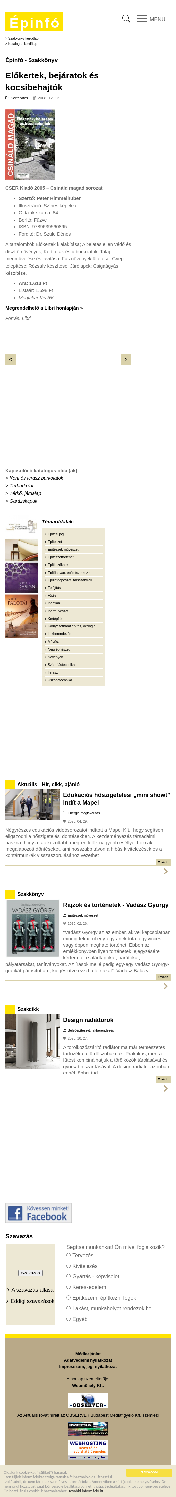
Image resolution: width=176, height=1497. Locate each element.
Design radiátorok (88, 1020)
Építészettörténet (60, 557)
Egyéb (79, 1319)
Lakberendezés (59, 634)
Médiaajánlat (88, 1353)
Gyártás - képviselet (95, 1276)
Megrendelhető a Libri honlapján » (44, 308)
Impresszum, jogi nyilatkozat (88, 1366)
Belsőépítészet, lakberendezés (91, 1030)
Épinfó (34, 23)
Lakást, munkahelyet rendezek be (111, 1308)
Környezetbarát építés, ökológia (71, 626)
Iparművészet (58, 611)
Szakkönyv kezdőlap (23, 38)
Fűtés (52, 595)
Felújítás (54, 588)
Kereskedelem (89, 1287)
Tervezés (82, 1255)
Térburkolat (21, 485)
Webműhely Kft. (88, 1385)
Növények (55, 657)
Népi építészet (58, 649)
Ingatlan (54, 603)
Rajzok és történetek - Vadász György (115, 905)
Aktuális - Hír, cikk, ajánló (48, 784)
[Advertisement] (68, 415)
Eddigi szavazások (33, 1301)
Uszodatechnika (60, 680)
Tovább (163, 862)
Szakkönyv (30, 894)
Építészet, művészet (63, 549)
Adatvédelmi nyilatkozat (88, 1360)
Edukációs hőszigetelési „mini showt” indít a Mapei (116, 799)
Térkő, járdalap (25, 493)
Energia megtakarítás (84, 813)
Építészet (55, 542)
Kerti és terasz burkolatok (36, 478)
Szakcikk (28, 1009)
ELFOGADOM (149, 1472)
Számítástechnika (61, 665)
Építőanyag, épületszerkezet (69, 572)
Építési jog (56, 534)
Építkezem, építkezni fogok (104, 1298)
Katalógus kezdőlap (22, 44)
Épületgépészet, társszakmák (70, 580)
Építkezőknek (58, 565)
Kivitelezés (84, 1266)
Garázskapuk (23, 501)
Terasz (53, 672)
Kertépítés (19, 98)
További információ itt (86, 1491)
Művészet (55, 642)
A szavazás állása (33, 1290)
